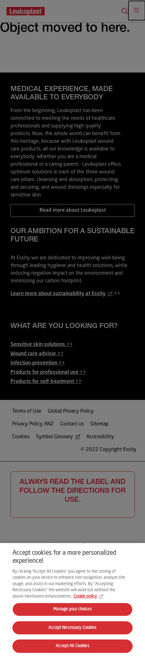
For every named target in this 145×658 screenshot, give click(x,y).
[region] (72, 600)
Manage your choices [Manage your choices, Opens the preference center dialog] (72, 609)
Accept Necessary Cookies (72, 628)
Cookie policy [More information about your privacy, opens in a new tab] (88, 596)
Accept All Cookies (72, 646)
